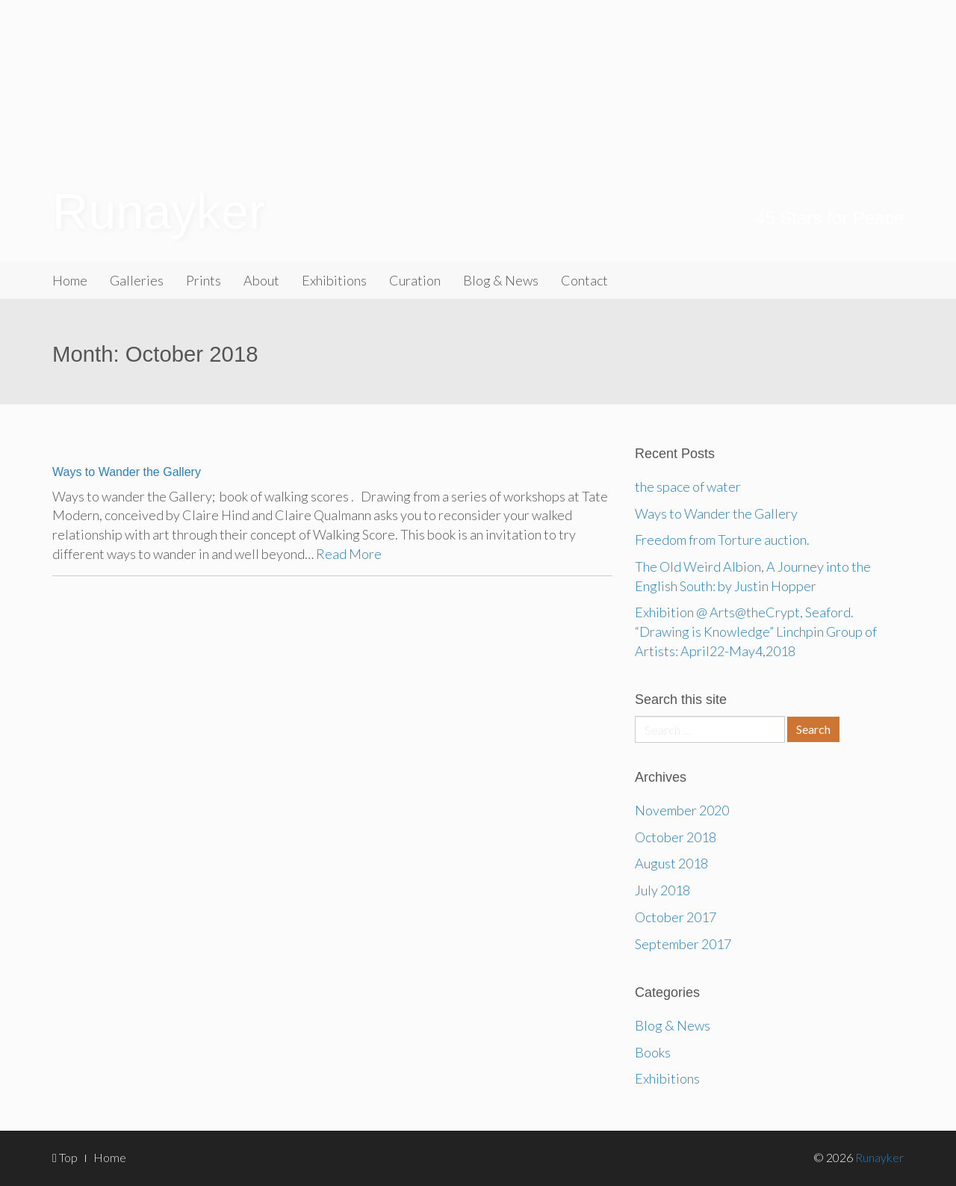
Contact (584, 280)
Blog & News (500, 280)
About (261, 280)
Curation (415, 280)
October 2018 (675, 837)
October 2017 (675, 917)
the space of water (688, 486)
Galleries (137, 280)
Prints (203, 280)
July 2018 (662, 890)
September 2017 (683, 944)
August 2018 (671, 863)
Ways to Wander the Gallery (126, 472)
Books (653, 1052)
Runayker (158, 211)
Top (65, 1157)
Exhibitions (334, 280)
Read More (349, 554)
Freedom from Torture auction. (722, 539)
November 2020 (682, 810)
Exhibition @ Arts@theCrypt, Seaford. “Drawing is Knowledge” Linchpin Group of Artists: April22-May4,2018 (756, 631)
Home (69, 280)
